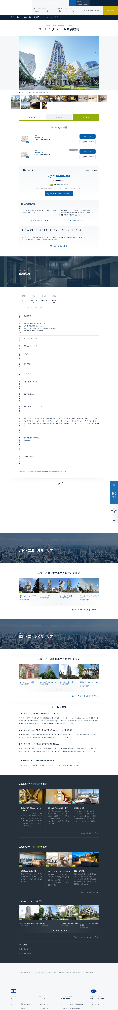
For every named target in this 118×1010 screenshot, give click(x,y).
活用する (59, 8)
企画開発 (73, 958)
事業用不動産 (54, 3)
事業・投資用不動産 (46, 950)
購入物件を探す (24, 890)
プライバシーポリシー (56, 1002)
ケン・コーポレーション (98, 948)
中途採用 (93, 956)
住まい (35, 3)
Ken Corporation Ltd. (15, 7)
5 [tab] (61, 536)
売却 (71, 954)
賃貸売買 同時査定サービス (51, 657)
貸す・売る (14, 950)
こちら (62, 698)
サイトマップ (80, 1002)
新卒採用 (93, 952)
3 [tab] (58, 536)
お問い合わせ (110, 10)
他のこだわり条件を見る (89, 767)
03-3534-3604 (59, 181)
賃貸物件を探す (24, 885)
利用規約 (70, 1002)
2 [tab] (56, 536)
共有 (114, 520)
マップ (66, 184)
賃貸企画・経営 (75, 946)
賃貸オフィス (43, 941)
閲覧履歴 (96, 4)
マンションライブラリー (91, 10)
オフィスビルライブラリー (48, 954)
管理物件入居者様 (82, 4)
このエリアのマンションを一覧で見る (85, 543)
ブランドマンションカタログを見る (85, 874)
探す (35, 8)
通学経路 (37, 393)
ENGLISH (79, 2)
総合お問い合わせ (39, 1002)
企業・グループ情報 (68, 3)
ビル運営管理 (43, 945)
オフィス (43, 3)
